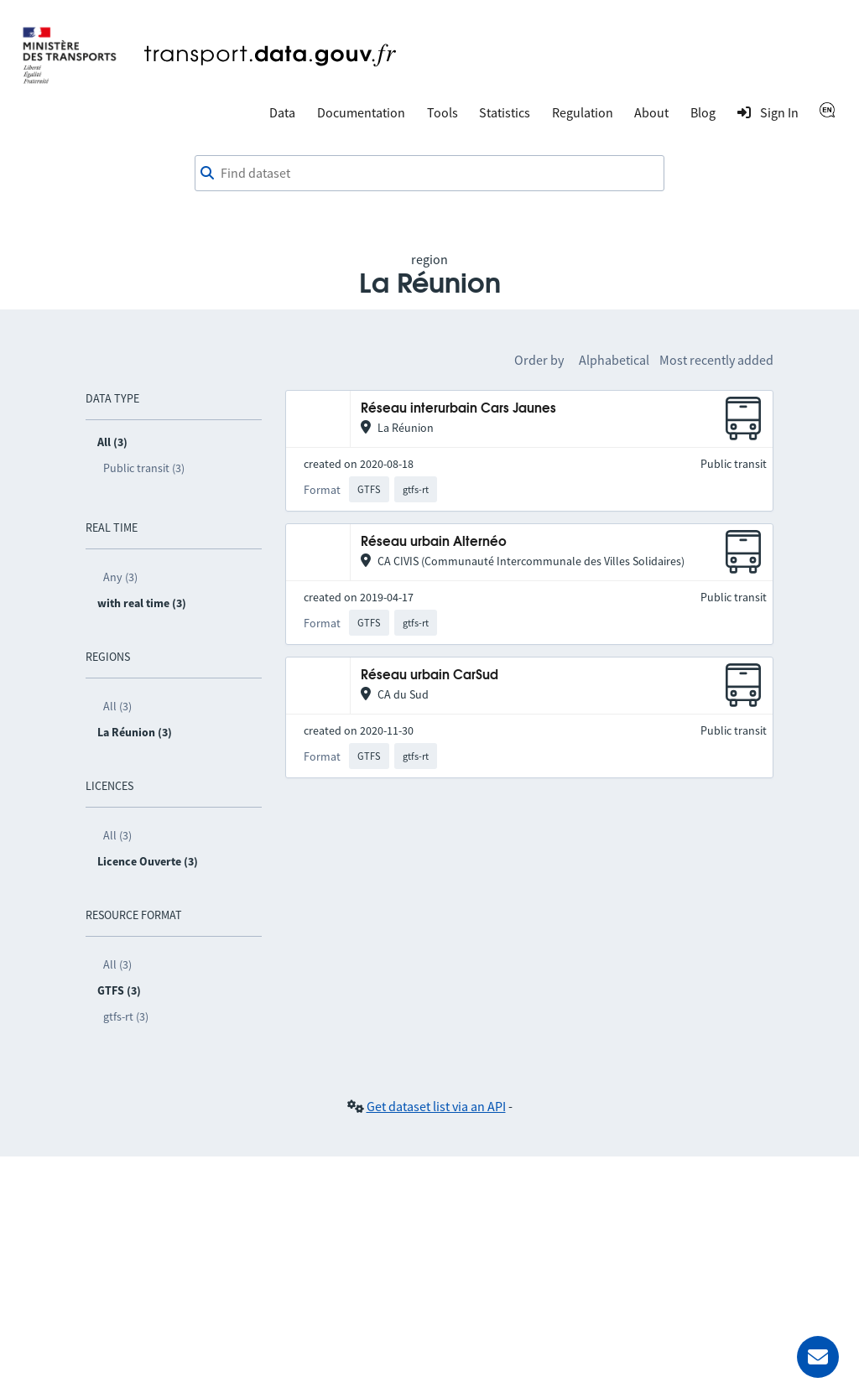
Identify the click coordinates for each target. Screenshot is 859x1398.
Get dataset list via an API (436, 1106)
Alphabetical (614, 359)
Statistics (504, 112)
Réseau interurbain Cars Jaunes (458, 409)
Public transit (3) (144, 468)
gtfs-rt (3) (125, 1016)
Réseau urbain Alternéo (434, 542)
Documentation (361, 112)
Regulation (582, 112)
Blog (703, 112)
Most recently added (716, 359)
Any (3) (120, 577)
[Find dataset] (429, 173)
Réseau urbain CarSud (429, 675)
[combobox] (429, 173)
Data (282, 112)
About (651, 112)
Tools (442, 112)
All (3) (117, 706)
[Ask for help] (818, 1357)
